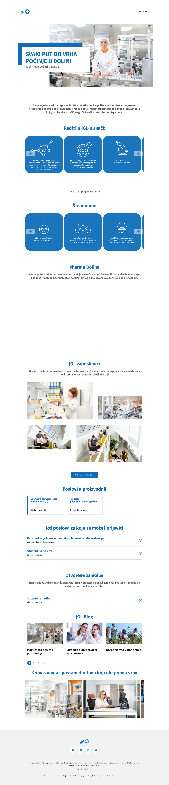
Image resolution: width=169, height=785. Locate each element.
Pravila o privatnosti (101, 776)
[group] (44, 154)
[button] (138, 153)
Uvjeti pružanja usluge (117, 776)
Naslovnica (143, 11)
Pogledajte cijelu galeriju (84, 475)
